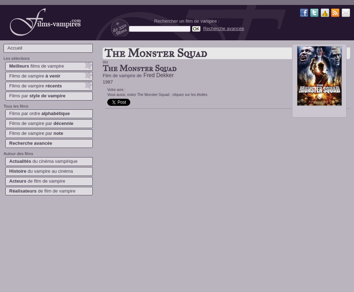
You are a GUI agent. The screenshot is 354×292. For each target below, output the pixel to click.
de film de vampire (37, 181)
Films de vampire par (41, 123)
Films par (37, 95)
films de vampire (36, 66)
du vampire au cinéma (41, 171)
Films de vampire (35, 76)
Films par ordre (39, 113)
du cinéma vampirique (43, 161)
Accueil (14, 48)
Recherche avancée (223, 28)
